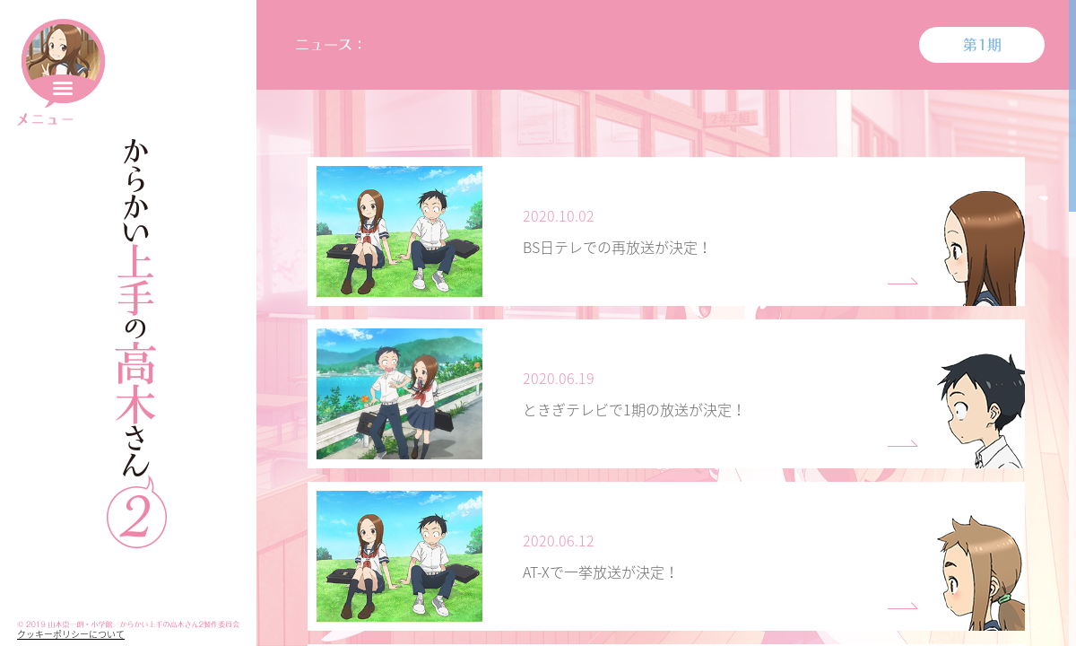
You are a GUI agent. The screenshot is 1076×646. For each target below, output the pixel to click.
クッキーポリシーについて (71, 634)
